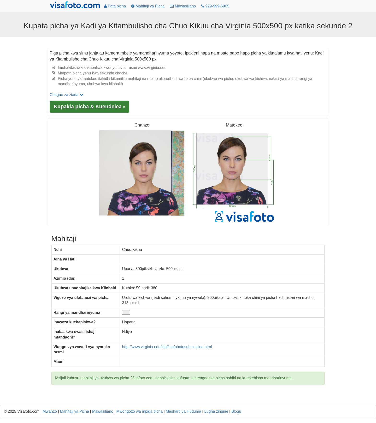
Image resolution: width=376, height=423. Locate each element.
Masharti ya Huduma (183, 411)
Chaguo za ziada (66, 95)
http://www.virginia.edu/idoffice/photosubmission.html (167, 347)
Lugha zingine (216, 411)
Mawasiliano (102, 411)
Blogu (236, 411)
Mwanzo (50, 411)
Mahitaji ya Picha (74, 411)
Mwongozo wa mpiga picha (139, 411)
